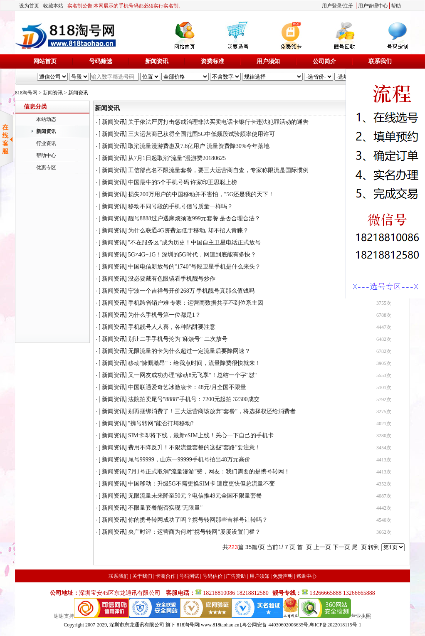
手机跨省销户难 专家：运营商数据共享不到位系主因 (196, 303)
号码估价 (212, 576)
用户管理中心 (373, 6)
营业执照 (361, 616)
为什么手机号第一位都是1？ (164, 315)
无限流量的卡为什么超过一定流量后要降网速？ (189, 351)
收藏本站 (53, 6)
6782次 (383, 351)
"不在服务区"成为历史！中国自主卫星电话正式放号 (194, 242)
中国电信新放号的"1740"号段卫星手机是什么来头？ (194, 267)
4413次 (383, 460)
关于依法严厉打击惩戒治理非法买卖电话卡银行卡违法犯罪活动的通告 (218, 122)
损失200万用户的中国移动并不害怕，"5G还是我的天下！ (201, 194)
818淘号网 (26, 93)
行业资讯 (46, 143)
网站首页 (45, 61)
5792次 (383, 399)
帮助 (396, 6)
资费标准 (212, 61)
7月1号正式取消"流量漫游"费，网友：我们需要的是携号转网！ (209, 471)
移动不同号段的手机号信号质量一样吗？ (180, 206)
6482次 (383, 339)
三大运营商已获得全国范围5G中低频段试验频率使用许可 (201, 134)
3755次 (383, 303)
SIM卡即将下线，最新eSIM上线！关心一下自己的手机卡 (201, 435)
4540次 (383, 520)
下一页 (341, 547)
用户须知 (268, 61)
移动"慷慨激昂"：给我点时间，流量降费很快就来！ (194, 363)
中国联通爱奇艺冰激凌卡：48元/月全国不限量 (187, 387)
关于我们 (142, 576)
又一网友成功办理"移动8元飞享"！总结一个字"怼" (192, 375)
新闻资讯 (156, 61)
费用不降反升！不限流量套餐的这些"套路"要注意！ (194, 447)
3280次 (383, 436)
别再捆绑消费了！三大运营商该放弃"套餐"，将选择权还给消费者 (212, 411)
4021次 (383, 423)
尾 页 (359, 547)
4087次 (383, 496)
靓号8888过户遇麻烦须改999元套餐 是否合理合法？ (194, 218)
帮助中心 (46, 155)
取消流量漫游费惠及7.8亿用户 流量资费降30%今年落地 (199, 146)
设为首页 (29, 6)
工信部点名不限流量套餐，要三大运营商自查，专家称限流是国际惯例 (218, 170)
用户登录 (332, 6)
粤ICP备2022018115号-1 (335, 625)
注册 (348, 6)
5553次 (383, 375)
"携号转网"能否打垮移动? (161, 423)
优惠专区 (46, 167)
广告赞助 (236, 576)
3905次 (383, 363)
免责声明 (283, 576)
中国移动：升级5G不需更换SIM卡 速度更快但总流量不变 (201, 484)
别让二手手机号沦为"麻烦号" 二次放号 (177, 339)
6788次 (383, 315)
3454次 (383, 448)
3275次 (383, 411)
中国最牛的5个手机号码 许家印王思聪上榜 (182, 182)
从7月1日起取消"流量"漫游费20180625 (177, 158)
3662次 (383, 532)
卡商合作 (165, 576)
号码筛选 (100, 61)
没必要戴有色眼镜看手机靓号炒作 (171, 279)
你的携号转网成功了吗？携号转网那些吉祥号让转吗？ (198, 520)
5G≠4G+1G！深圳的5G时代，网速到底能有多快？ (192, 254)
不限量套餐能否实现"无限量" (165, 508)
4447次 (383, 327)
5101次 (383, 387)
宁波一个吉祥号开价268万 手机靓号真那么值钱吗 (191, 291)
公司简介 (324, 61)
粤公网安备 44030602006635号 (275, 625)
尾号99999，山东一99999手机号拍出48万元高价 (189, 459)
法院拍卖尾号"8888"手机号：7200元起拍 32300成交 (193, 399)
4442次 (383, 508)
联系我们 (380, 61)
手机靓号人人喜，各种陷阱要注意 (171, 327)
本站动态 (46, 119)
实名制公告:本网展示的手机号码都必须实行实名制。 (125, 6)
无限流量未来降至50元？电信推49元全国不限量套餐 (195, 496)
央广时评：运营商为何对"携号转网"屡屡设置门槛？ (194, 532)
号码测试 (189, 576)
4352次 (383, 484)
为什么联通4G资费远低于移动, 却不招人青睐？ (188, 230)
